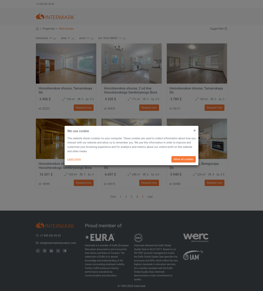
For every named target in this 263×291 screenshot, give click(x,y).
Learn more (74, 159)
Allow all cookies (184, 159)
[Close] (194, 129)
